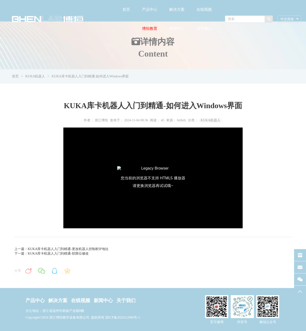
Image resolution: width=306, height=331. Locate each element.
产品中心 (149, 9)
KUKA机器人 (35, 76)
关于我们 (204, 29)
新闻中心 (177, 29)
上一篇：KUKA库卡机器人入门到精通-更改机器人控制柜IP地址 (61, 249)
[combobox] (289, 19)
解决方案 (177, 9)
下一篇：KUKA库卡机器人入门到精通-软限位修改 (51, 253)
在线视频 (204, 9)
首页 (126, 9)
